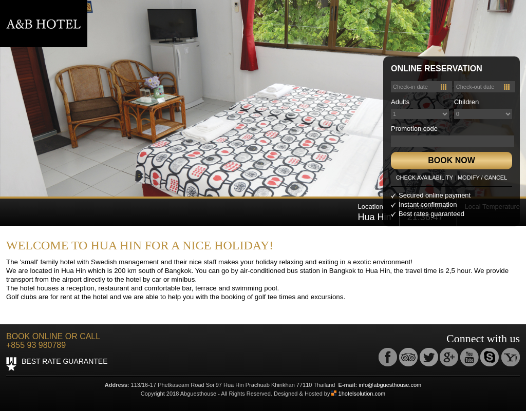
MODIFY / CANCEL (482, 177)
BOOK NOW (451, 160)
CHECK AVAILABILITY (424, 177)
